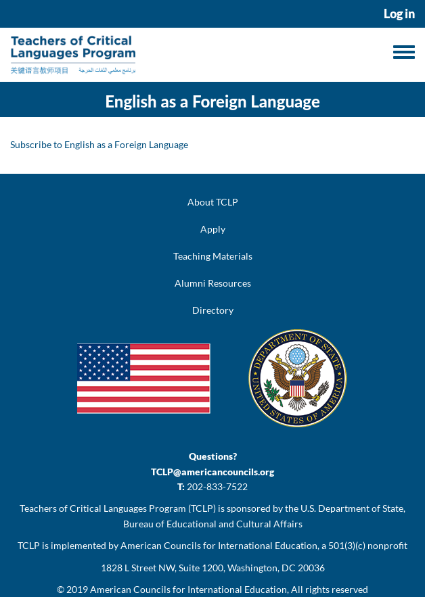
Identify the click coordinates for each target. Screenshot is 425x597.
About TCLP (212, 202)
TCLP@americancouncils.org (212, 471)
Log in (399, 14)
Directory (212, 310)
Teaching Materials (212, 256)
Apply (212, 229)
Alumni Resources (213, 283)
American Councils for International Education (188, 589)
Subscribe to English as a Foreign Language (99, 144)
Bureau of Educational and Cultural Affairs (213, 523)
